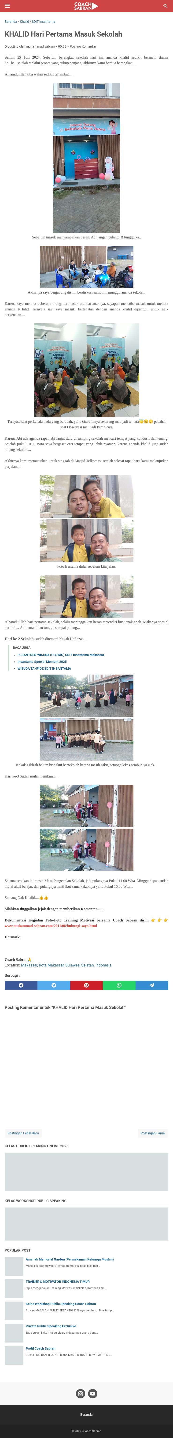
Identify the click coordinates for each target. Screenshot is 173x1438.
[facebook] (21, 985)
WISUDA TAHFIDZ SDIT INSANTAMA (44, 668)
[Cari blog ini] (165, 6)
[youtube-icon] (92, 1393)
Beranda (86, 1414)
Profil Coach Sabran (40, 1348)
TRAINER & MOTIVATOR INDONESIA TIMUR (58, 1281)
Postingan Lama (153, 1133)
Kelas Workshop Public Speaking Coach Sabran (61, 1304)
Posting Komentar (83, 46)
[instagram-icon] (80, 1393)
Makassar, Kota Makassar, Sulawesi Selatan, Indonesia (66, 965)
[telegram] (152, 985)
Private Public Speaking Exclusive (51, 1326)
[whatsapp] (119, 985)
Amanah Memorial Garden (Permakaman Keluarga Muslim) (70, 1259)
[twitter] (53, 985)
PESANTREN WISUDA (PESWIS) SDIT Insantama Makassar (61, 655)
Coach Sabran (92, 1431)
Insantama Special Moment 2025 (42, 662)
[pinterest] (86, 985)
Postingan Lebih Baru (23, 1133)
